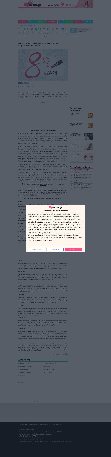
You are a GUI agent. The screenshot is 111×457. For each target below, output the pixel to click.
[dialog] (55, 228)
